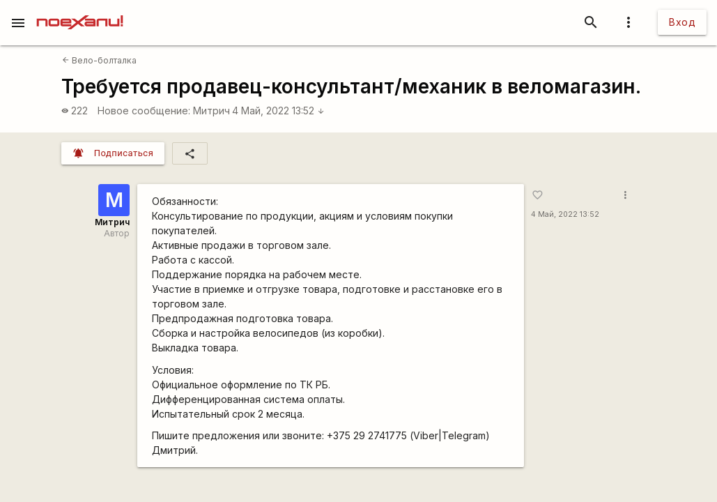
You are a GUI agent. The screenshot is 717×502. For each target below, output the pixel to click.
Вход (682, 22)
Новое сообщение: (144, 110)
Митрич (211, 110)
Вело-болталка (99, 60)
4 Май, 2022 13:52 (278, 110)
